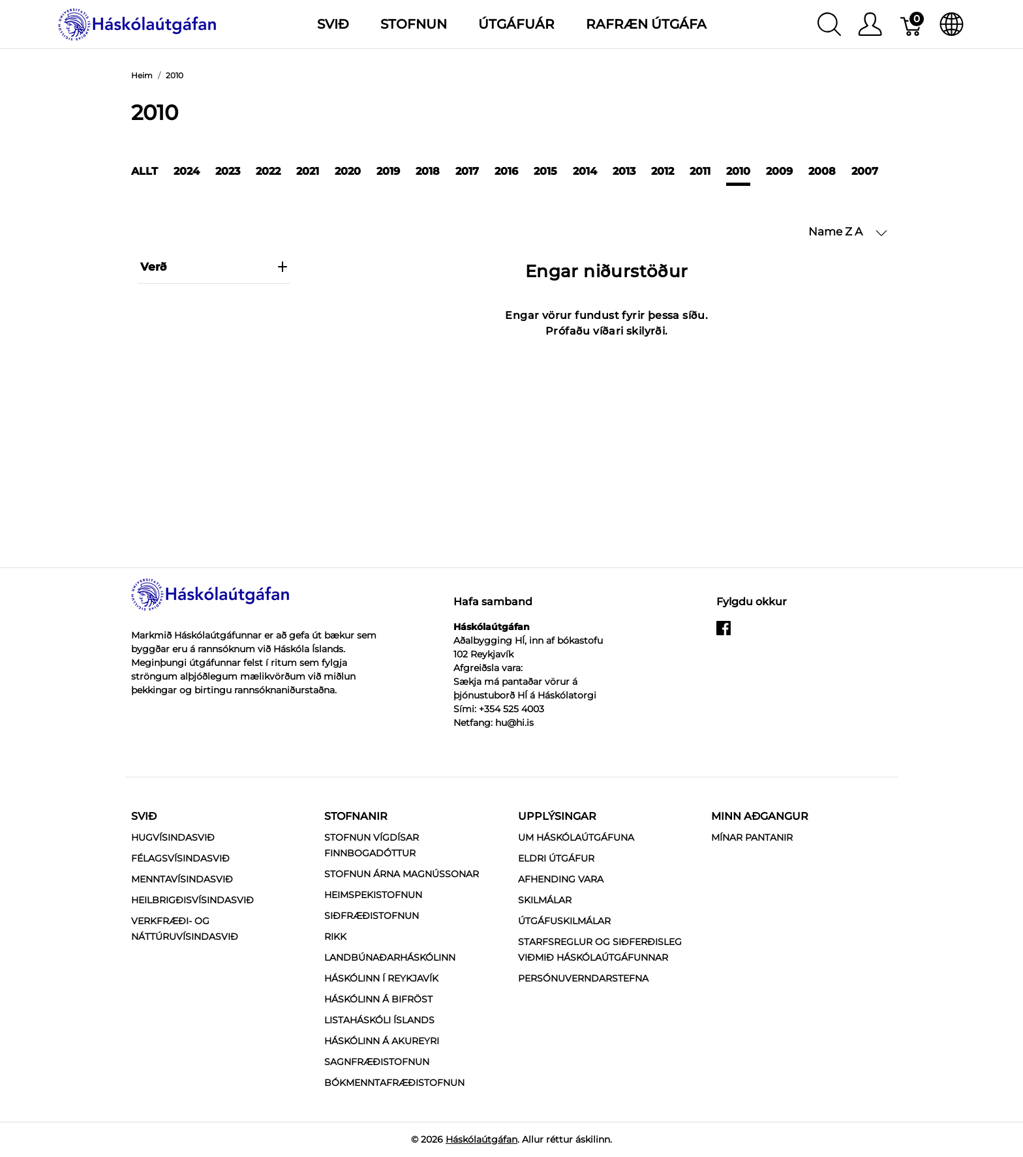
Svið (144, 816)
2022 (268, 171)
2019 (388, 171)
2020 (348, 171)
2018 (428, 171)
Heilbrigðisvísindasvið (192, 900)
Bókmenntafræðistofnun (394, 1083)
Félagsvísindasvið (180, 858)
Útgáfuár (516, 24)
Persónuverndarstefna (583, 978)
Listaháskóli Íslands (379, 1020)
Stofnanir (356, 816)
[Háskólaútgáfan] (137, 23)
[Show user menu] (870, 24)
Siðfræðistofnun (371, 916)
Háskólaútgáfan (481, 1139)
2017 (467, 171)
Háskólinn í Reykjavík (381, 978)
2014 (585, 171)
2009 (779, 171)
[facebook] (723, 633)
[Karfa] (911, 24)
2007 (864, 171)
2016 (506, 171)
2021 (307, 171)
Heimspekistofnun (373, 895)
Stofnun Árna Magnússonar (401, 874)
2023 (227, 171)
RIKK (335, 936)
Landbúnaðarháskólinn (389, 957)
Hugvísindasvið (173, 837)
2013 (624, 171)
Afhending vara (560, 879)
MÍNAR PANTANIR (752, 837)
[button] (847, 232)
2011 (700, 171)
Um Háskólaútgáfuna (576, 837)
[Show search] (829, 24)
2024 (187, 171)
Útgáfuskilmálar (564, 921)
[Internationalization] (951, 24)
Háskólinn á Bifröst (378, 999)
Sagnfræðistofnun (376, 1062)
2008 (822, 171)
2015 (545, 171)
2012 (662, 171)
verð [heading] (214, 266)
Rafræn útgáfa (646, 24)
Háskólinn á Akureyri (381, 1041)
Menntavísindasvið (182, 879)
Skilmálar (545, 900)
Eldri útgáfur (556, 858)
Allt (144, 171)
